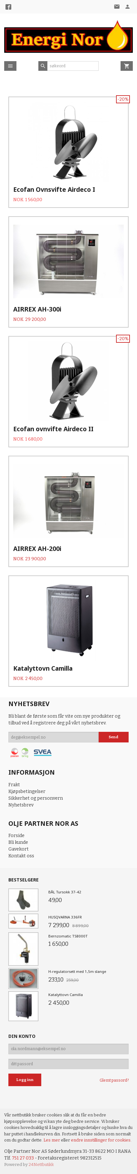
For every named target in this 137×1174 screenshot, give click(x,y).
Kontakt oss (21, 856)
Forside (16, 835)
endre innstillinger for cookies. (101, 1140)
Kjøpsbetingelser (26, 791)
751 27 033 (23, 1158)
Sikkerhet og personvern (35, 798)
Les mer (52, 1140)
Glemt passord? (114, 1080)
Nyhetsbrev (21, 805)
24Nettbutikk (41, 1164)
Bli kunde (18, 842)
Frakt (14, 784)
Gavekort (18, 849)
